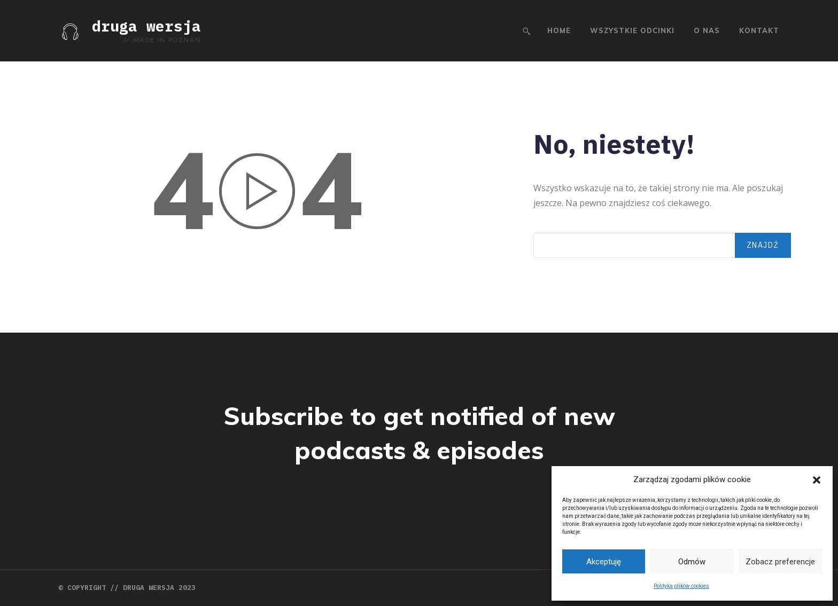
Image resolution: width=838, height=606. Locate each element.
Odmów (691, 561)
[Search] (763, 245)
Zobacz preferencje (780, 561)
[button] (816, 480)
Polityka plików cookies (681, 586)
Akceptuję (603, 561)
